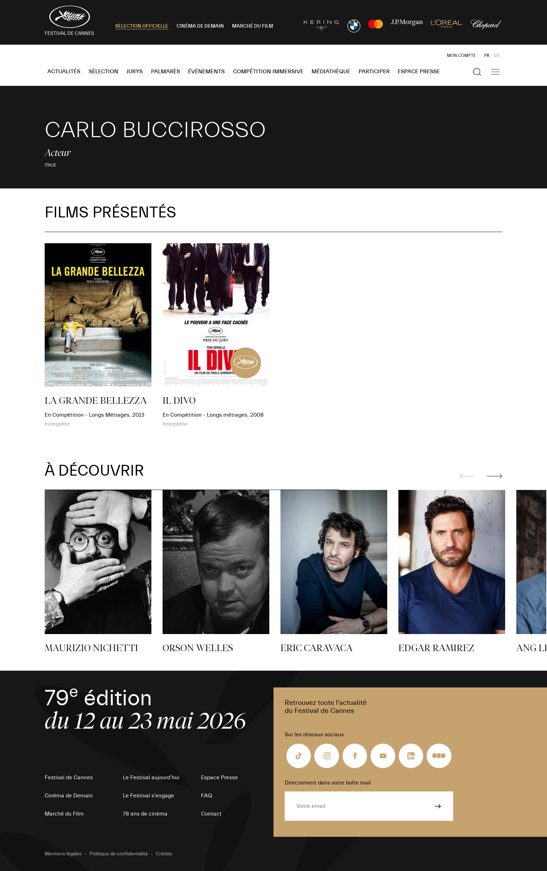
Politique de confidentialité (119, 854)
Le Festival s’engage (148, 795)
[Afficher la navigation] (495, 72)
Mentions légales (63, 854)
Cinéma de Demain (69, 795)
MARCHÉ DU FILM (252, 26)
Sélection (103, 71)
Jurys (134, 71)
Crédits (164, 854)
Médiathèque (331, 71)
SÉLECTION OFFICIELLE (141, 26)
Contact (211, 814)
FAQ (206, 795)
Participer (374, 71)
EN (497, 55)
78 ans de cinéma (145, 814)
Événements (206, 71)
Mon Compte (461, 55)
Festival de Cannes (69, 777)
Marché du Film (64, 814)
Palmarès (165, 71)
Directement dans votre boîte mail (328, 783)
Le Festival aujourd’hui (151, 777)
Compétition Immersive (268, 71)
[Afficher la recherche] (477, 71)
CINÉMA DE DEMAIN (200, 26)
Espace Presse (419, 71)
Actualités (63, 71)
